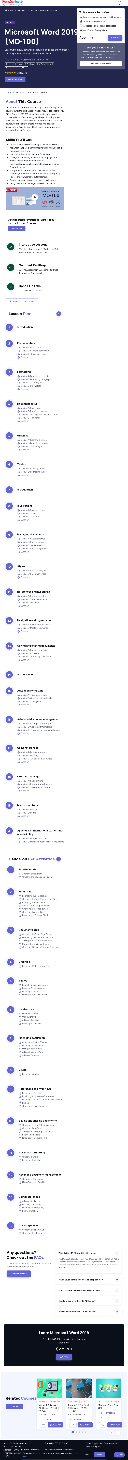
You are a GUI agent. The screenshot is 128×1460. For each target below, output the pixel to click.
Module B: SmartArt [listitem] (28, 513)
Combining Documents (31, 1179)
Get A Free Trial (15, 79)
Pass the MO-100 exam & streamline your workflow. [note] (63, 1341)
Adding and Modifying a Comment (36, 1131)
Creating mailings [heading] (28, 776)
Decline (88, 1455)
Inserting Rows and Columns (33, 988)
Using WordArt (27, 1016)
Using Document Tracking (32, 1182)
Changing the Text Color (32, 902)
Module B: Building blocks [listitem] (30, 542)
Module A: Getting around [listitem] (30, 347)
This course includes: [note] (95, 12)
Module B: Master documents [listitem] (32, 628)
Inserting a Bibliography (31, 1207)
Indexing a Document (30, 1204)
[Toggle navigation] (124, 3)
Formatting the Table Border (33, 985)
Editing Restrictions (29, 1134)
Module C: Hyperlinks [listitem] (28, 602)
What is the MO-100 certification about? (78, 1253)
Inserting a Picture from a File (34, 966)
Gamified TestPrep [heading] (32, 265)
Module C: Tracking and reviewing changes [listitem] (38, 730)
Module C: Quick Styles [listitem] (29, 382)
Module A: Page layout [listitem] (29, 408)
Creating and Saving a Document (35, 877)
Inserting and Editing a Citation (34, 915)
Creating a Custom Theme (33, 1042)
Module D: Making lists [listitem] (29, 385)
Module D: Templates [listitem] (28, 417)
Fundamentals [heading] (26, 343)
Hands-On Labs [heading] (30, 286)
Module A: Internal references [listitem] (32, 752)
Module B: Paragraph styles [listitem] (31, 573)
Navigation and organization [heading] (34, 620)
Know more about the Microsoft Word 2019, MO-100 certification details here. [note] (29, 1265)
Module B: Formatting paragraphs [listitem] (34, 379)
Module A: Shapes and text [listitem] (31, 510)
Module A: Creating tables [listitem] (31, 468)
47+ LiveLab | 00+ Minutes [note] (30, 290)
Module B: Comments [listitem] (29, 653)
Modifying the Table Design (33, 994)
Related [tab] (44, 92)
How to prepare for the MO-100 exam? (77, 1301)
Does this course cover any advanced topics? (81, 1290)
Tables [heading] (21, 464)
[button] (72, 1432)
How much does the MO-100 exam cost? (78, 1311)
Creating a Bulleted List (31, 912)
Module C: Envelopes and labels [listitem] (33, 787)
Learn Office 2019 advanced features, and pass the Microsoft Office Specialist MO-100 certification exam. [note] (37, 51)
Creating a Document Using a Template (39, 947)
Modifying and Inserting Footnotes (36, 1096)
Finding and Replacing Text (33, 1138)
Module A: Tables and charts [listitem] (32, 695)
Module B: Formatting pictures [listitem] (33, 443)
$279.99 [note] (64, 1349)
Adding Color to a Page (31, 1052)
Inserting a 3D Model (30, 1023)
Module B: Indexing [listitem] (27, 755)
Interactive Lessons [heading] (33, 244)
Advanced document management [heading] (38, 719)
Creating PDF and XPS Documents (36, 1125)
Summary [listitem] (23, 357)
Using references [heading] (27, 747)
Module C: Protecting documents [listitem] (34, 656)
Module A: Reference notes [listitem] (31, 596)
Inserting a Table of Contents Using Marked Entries (40, 1101)
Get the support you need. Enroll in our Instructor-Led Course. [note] (31, 221)
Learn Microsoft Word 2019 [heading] (64, 1332)
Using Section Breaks (30, 1048)
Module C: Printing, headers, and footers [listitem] (37, 414)
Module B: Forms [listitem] (26, 812)
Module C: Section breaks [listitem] (31, 545)
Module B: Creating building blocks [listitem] (34, 698)
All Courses (14, 1406)
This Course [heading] (23, 101)
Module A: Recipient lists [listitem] (30, 780)
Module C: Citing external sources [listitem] (34, 758)
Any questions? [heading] (29, 1255)
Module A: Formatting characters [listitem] (34, 376)
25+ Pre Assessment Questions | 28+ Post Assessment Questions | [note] (38, 271)
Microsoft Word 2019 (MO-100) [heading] (41, 36)
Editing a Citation (28, 1211)
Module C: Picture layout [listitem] (30, 446)
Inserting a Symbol (29, 1074)
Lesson (20, 313)
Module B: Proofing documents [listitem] (33, 411)
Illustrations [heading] (24, 505)
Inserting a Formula (29, 1160)
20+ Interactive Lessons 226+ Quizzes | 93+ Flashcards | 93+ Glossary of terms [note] (39, 251)
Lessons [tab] (20, 92)
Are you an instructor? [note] (101, 47)
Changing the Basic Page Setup (35, 934)
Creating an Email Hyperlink (33, 1106)
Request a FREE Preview (101, 63)
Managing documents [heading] (30, 534)
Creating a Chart (28, 1157)
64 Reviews (22, 72)
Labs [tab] (28, 92)
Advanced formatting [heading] (30, 690)
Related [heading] (19, 1398)
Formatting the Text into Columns (36, 937)
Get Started (16, 228)
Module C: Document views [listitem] (31, 354)
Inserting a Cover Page (31, 1045)
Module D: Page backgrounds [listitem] (32, 548)
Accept (99, 1455)
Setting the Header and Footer (34, 944)
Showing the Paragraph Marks (34, 905)
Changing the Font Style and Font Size (38, 899)
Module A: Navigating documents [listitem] (34, 624)
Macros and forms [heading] (28, 805)
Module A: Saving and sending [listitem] (32, 650)
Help (119, 1455)
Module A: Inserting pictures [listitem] (32, 440)
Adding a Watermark (30, 1055)
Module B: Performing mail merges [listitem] (34, 784)
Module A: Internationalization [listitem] (32, 838)
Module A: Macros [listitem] (27, 809)
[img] (49, 1388)
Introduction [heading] (25, 327)
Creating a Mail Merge (30, 1233)
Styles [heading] (21, 566)
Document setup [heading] (27, 403)
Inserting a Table (28, 991)
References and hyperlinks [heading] (33, 591)
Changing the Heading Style (33, 908)
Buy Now (64, 1356)
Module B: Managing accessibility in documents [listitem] (40, 841)
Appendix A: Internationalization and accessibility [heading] (39, 832)
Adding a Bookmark (29, 1201)
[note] (10, 63)
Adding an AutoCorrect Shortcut (35, 940)
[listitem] (42, 10)
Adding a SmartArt (29, 1020)
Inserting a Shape (28, 1013)
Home (9, 10)
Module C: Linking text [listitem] (29, 701)
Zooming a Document (30, 873)
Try (43, 1425)
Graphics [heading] (22, 435)
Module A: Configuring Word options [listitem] (35, 723)
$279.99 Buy (55, 1425)
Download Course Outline (22, 301)
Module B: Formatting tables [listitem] (32, 471)
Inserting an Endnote (30, 1093)
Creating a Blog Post (30, 1128)
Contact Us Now (19, 1273)
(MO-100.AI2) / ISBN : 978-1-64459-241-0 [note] (26, 59)
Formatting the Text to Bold (33, 896)
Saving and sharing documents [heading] (36, 645)
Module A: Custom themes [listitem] (31, 538)
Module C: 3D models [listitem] (28, 516)
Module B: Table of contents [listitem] (32, 599)
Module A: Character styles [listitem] (31, 570)
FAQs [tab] (35, 92)
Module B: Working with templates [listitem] (34, 726)
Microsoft (22, 10)
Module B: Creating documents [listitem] (33, 350)
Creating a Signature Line (32, 1229)
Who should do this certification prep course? (81, 1279)
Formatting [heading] (24, 371)
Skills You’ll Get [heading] (19, 140)
